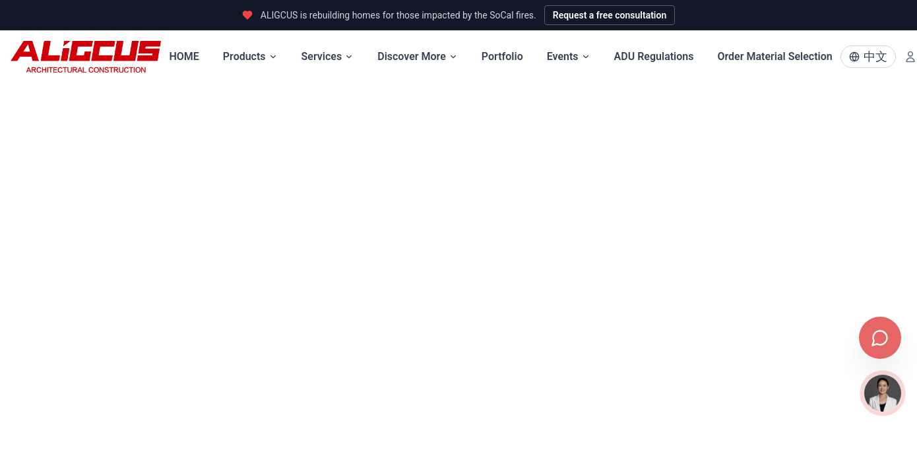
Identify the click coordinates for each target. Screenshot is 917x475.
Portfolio (502, 56)
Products (250, 56)
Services (327, 56)
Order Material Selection (774, 56)
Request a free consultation (610, 15)
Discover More (417, 56)
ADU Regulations (654, 56)
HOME (184, 56)
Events (568, 56)
